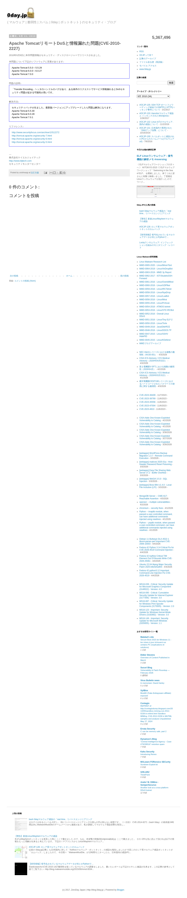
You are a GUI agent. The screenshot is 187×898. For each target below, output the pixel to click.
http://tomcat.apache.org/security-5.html (32, 142)
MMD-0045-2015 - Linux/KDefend (154, 340)
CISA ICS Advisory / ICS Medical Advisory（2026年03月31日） (154, 374)
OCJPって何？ (146, 55)
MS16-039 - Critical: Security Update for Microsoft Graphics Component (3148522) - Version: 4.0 (156, 586)
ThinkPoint (145, 775)
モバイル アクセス (148, 65)
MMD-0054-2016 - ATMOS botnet (154, 306)
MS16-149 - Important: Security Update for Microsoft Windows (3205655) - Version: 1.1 (153, 621)
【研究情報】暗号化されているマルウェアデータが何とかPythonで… (157, 236)
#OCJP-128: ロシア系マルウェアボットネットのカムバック (156, 228)
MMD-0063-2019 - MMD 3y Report (155, 272)
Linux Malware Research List (152, 262)
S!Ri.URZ (144, 772)
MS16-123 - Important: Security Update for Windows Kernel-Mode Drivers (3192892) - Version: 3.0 (155, 612)
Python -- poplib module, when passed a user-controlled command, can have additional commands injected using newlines (157, 526)
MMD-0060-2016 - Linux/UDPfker (154, 285)
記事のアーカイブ (147, 58)
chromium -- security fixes (151, 508)
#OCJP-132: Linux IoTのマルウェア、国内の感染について (157, 123)
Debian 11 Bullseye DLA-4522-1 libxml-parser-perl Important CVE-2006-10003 (154, 541)
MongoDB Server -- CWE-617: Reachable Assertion (153, 497)
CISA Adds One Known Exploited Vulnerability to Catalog (154, 419)
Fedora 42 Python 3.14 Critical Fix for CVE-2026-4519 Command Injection (156, 548)
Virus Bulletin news (149, 680)
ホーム (69, 276)
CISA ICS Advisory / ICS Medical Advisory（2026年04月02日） (154, 359)
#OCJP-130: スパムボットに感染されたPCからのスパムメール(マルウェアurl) (156, 139)
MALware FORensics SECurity (155, 762)
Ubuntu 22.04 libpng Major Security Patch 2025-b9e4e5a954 (155, 565)
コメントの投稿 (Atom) (25, 281)
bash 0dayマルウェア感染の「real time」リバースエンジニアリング (155, 212)
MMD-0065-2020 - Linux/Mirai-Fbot (155, 265)
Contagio (144, 703)
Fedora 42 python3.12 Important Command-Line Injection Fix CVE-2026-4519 (155, 573)
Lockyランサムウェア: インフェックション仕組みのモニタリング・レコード (157, 245)
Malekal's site (147, 637)
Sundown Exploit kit (149, 764)
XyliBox (144, 690)
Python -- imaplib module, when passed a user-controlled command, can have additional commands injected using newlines (155, 515)
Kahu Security (147, 751)
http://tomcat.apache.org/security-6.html (32, 138)
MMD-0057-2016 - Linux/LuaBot (154, 296)
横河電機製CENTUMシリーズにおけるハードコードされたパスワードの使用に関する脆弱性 (157, 383)
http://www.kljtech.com (20, 160)
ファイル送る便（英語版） (151, 62)
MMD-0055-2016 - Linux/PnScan (154, 303)
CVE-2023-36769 (147, 398)
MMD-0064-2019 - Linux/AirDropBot (155, 268)
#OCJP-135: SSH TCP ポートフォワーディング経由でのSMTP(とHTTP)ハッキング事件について (157, 107)
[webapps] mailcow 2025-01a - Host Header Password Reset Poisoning (155, 463)
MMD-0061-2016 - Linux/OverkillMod (156, 282)
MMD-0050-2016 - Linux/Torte (153, 323)
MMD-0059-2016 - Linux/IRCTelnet (155, 289)
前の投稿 (124, 276)
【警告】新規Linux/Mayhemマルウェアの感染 (36, 836)
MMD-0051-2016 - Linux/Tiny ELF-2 (155, 319)
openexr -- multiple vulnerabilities (154, 502)
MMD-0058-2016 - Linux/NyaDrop (155, 292)
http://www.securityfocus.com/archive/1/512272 (35, 132)
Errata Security (147, 729)
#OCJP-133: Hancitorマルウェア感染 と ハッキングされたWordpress (156, 114)
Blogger (120, 890)
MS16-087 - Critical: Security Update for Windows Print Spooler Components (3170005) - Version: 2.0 (156, 603)
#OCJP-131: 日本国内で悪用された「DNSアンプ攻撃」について (155, 129)
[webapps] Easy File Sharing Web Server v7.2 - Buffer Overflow (155, 471)
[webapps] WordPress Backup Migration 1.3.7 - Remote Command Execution (155, 455)
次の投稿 (14, 276)
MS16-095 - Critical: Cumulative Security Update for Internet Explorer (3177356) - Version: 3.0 (156, 595)
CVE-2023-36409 (147, 395)
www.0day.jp (145, 69)
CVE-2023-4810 (146, 409)
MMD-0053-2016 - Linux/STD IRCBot (156, 310)
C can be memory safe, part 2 (153, 731)
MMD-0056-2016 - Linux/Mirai (153, 299)
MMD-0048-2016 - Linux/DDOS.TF (155, 330)
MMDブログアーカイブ (150, 343)
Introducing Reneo (148, 754)
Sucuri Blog (146, 667)
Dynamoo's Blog (148, 739)
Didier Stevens (147, 655)
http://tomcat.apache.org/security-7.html (32, 135)
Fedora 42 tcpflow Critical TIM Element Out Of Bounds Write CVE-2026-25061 (155, 558)
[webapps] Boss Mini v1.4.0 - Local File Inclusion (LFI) (155, 486)
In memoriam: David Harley (152, 683)
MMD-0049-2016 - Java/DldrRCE (154, 327)
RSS (141, 51)
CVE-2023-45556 (147, 402)
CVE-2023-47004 (147, 405)
